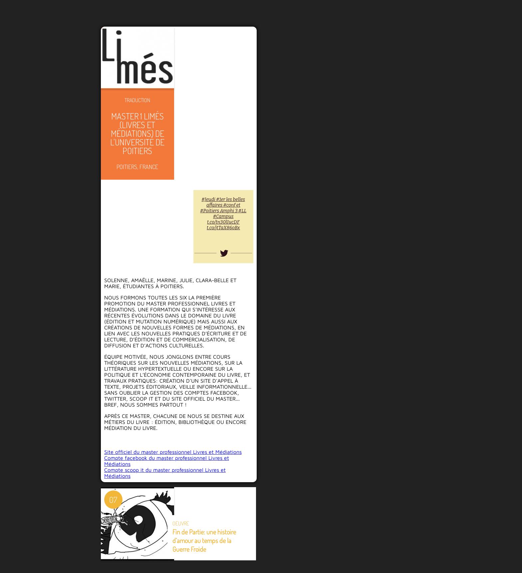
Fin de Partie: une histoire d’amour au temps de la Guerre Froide (204, 540)
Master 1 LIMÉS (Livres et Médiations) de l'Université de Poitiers (137, 133)
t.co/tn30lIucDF (223, 222)
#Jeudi (208, 199)
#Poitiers (209, 211)
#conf (229, 205)
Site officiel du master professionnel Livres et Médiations (173, 452)
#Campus (223, 216)
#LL (242, 211)
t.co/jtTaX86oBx (223, 228)
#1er (220, 199)
